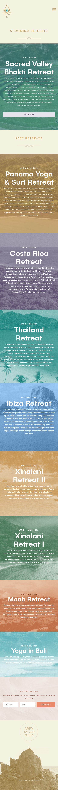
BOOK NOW (29, 114)
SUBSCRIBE (45, 704)
